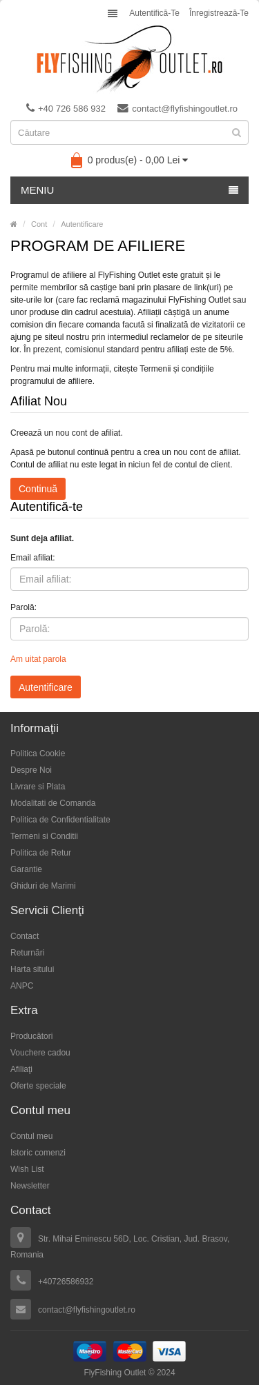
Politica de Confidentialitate (60, 820)
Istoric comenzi (38, 1152)
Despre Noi (31, 770)
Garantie (26, 869)
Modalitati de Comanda (52, 803)
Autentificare (82, 224)
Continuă (38, 488)
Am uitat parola (38, 659)
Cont (39, 224)
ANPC (21, 986)
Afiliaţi (21, 1069)
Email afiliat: (32, 558)
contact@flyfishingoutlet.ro (177, 108)
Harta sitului (32, 969)
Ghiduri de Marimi (43, 886)
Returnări (27, 953)
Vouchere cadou (40, 1053)
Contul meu (31, 1136)
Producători (31, 1036)
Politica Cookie (37, 753)
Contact (24, 936)
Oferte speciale (38, 1086)
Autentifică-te (154, 13)
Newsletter (30, 1186)
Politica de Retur (40, 853)
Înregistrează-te (219, 13)
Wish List (27, 1169)
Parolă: (23, 607)
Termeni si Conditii (44, 836)
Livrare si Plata (37, 786)
